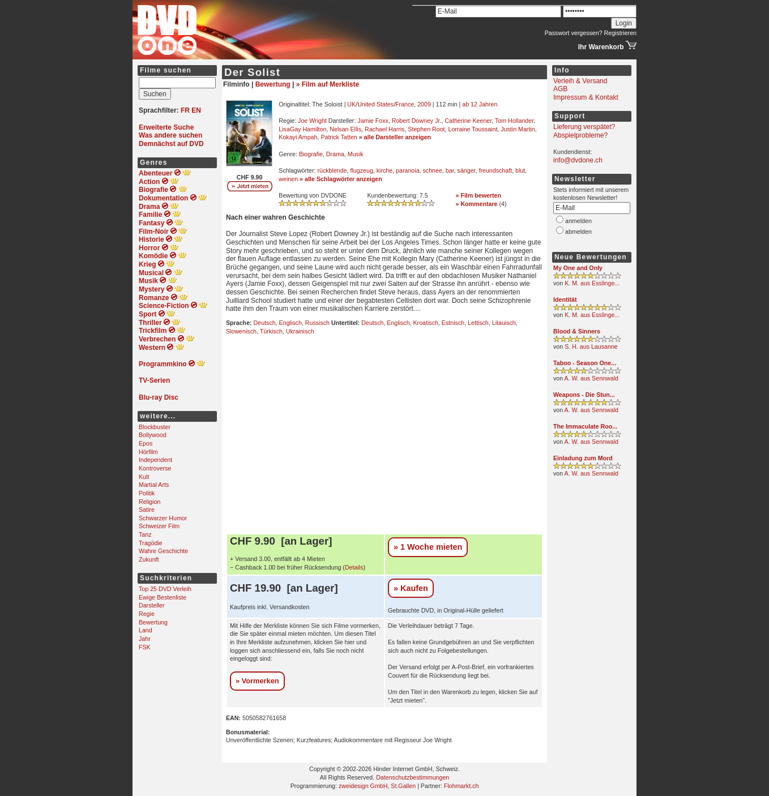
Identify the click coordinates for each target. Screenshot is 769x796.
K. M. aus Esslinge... (592, 283)
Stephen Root (426, 129)
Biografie (311, 154)
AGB (560, 89)
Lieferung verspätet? (584, 127)
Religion (150, 501)
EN (196, 110)
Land (145, 630)
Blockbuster (154, 426)
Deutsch (265, 322)
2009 (424, 104)
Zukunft (149, 559)
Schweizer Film (159, 526)
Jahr (145, 638)
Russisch (317, 322)
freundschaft (495, 170)
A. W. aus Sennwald (591, 378)
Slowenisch (241, 331)
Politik (147, 493)
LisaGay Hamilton (302, 129)
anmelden (578, 220)
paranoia (407, 170)
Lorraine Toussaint (472, 129)
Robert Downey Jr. (417, 120)
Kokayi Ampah (298, 137)
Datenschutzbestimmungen (412, 777)
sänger (467, 170)
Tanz (145, 534)
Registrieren (620, 32)
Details (354, 567)
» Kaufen (411, 588)
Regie (147, 613)
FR (185, 110)
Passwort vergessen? (574, 32)
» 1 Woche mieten (428, 546)
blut (520, 170)
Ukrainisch (300, 331)
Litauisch (504, 322)
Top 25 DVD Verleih (165, 588)
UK (351, 104)
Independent (155, 459)
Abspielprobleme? (580, 135)
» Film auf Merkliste (327, 84)
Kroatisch (425, 322)
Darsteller (152, 605)
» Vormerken (257, 681)
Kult (144, 476)
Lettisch (478, 322)
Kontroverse (155, 468)
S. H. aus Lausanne (591, 346)
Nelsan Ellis (345, 129)
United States (375, 104)
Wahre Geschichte (163, 550)
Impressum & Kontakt (585, 97)
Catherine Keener (468, 120)
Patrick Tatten (339, 137)
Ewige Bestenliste (162, 597)
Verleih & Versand (580, 81)
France (404, 104)
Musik (356, 154)
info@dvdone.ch (578, 160)
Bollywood (152, 434)
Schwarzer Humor (163, 518)
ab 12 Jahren (479, 104)
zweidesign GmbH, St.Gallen (377, 785)
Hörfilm (148, 451)
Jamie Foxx (372, 120)
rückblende (332, 170)
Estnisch (453, 322)
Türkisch (271, 331)
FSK (145, 647)
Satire (147, 509)
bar (450, 170)
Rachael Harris (384, 129)
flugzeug (362, 170)
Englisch (290, 322)
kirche (384, 170)
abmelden (578, 231)
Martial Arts (154, 484)
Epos (145, 443)
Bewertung (153, 622)
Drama (335, 154)
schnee (432, 170)
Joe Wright (312, 120)
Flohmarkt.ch (461, 785)
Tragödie (151, 543)
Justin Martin (518, 129)
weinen (288, 179)
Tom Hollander (514, 120)
